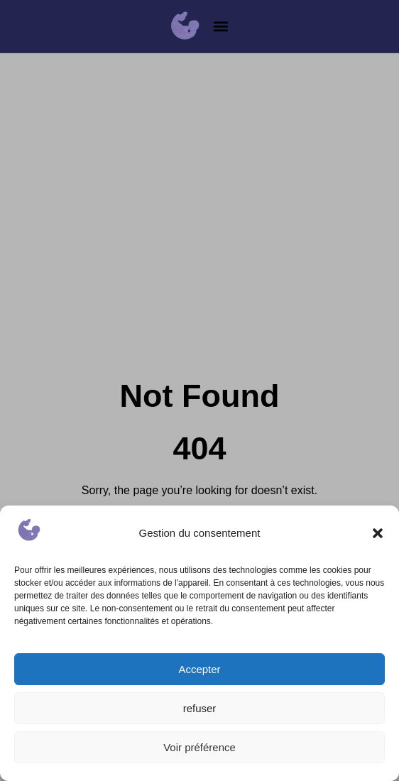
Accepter (199, 669)
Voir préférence (199, 747)
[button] (378, 533)
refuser (200, 708)
